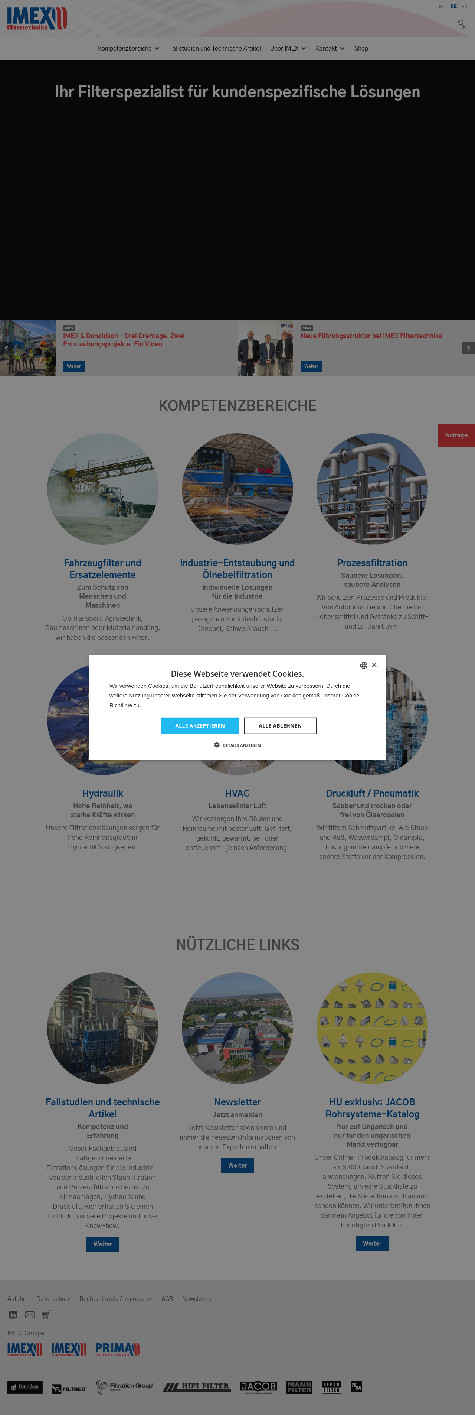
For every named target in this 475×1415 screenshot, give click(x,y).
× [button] (374, 665)
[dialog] (237, 707)
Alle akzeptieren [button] (199, 725)
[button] (237, 745)
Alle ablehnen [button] (280, 725)
